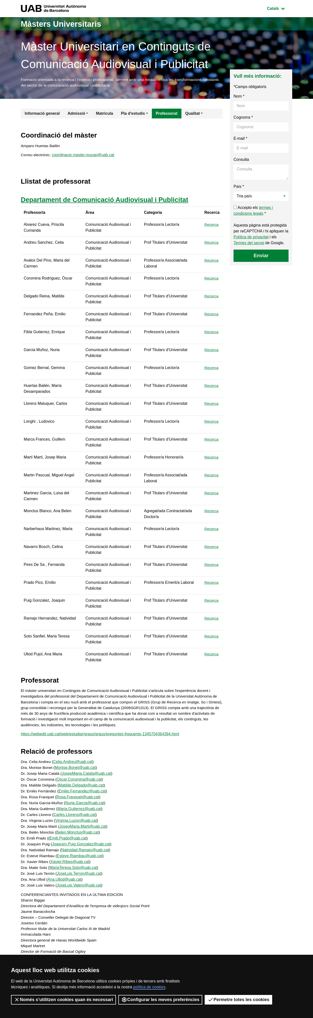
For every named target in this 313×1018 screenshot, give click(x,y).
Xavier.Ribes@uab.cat (70, 866)
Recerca (211, 226)
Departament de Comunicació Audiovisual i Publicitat (107, 201)
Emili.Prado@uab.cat (69, 842)
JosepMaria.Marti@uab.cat (84, 830)
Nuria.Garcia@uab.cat (86, 807)
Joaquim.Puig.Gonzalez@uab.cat (82, 848)
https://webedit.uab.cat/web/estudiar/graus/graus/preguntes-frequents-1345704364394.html (100, 738)
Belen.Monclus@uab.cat (78, 836)
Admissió (76, 114)
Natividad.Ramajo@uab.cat (86, 854)
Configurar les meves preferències (160, 1000)
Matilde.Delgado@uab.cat (82, 789)
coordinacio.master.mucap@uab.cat (84, 156)
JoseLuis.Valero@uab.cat (80, 889)
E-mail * (240, 139)
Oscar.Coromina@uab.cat (80, 783)
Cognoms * (243, 118)
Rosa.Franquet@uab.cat (78, 801)
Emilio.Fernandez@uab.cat (83, 795)
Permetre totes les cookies (238, 1000)
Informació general (42, 114)
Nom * (239, 97)
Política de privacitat (251, 238)
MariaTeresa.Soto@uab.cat (74, 872)
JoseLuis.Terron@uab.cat (80, 878)
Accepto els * (253, 211)
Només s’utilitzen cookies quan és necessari (63, 1000)
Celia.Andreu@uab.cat (73, 766)
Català (279, 8)
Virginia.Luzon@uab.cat (77, 825)
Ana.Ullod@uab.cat (65, 883)
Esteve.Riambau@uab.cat (80, 860)
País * (239, 187)
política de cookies (149, 987)
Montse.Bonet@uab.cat (76, 772)
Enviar (261, 256)
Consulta (241, 160)
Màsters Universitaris (65, 24)
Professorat (167, 114)
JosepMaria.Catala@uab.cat (87, 778)
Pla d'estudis (133, 114)
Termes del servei (249, 244)
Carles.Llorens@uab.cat (76, 819)
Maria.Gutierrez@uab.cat (80, 813)
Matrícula (104, 114)
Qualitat (192, 114)
